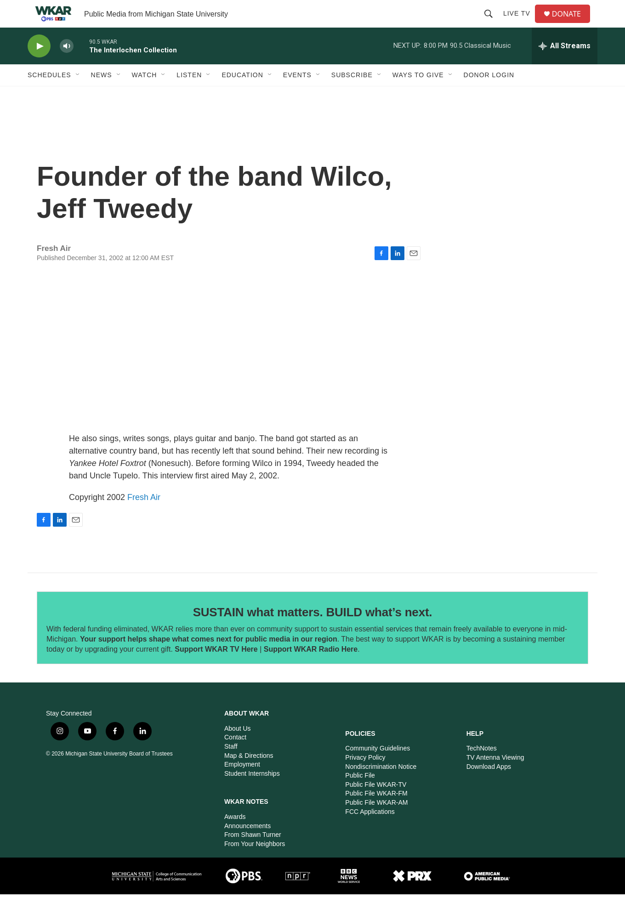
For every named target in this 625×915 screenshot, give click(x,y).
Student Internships (252, 794)
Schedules (49, 95)
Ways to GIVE (418, 95)
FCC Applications (369, 832)
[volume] (66, 67)
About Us (237, 749)
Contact (235, 758)
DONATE (572, 24)
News (101, 95)
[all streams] (564, 66)
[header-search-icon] (492, 24)
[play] (39, 67)
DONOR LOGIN (489, 95)
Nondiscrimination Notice (380, 787)
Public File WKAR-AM (376, 823)
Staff (231, 767)
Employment (242, 785)
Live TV (520, 24)
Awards (234, 837)
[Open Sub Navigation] (78, 95)
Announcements (247, 846)
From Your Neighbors (254, 864)
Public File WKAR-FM (376, 814)
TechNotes (481, 769)
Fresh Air (143, 518)
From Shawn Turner (252, 855)
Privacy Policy (365, 778)
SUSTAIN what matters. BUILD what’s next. (312, 633)
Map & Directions (248, 776)
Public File (360, 796)
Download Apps (488, 787)
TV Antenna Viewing (495, 778)
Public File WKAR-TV (375, 805)
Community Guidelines (377, 769)
